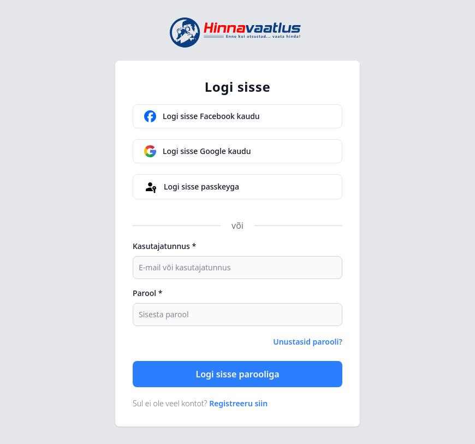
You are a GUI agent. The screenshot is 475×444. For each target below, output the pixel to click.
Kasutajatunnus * (164, 246)
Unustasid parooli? (307, 341)
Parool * (147, 293)
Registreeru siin (238, 403)
